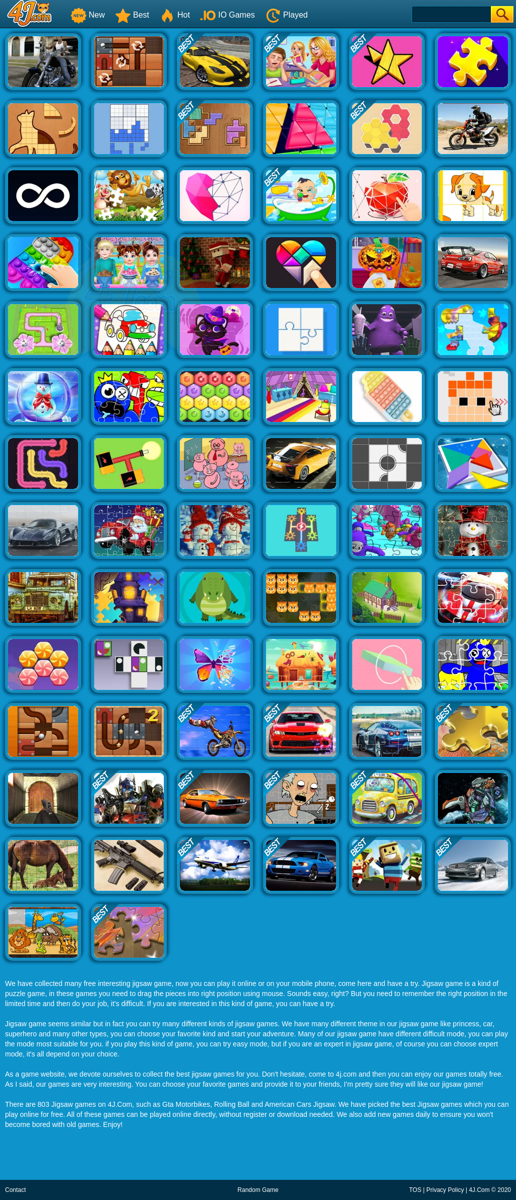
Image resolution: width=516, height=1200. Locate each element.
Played (286, 15)
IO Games (227, 15)
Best (132, 15)
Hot (174, 15)
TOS (415, 1189)
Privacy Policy (445, 1189)
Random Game (257, 1189)
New (88, 15)
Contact (15, 1189)
